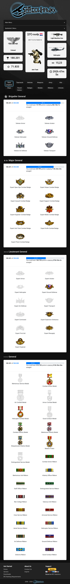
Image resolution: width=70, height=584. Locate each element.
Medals (40, 88)
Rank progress (9, 84)
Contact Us (28, 569)
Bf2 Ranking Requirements (12, 577)
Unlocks (60, 88)
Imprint (27, 572)
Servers (6, 572)
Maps (9, 88)
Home (5, 569)
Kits (61, 82)
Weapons (40, 82)
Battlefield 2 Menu (10, 28)
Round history (19, 89)
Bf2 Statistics (56, 574)
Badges (29, 88)
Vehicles (30, 82)
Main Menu (8, 22)
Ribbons (50, 88)
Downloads (7, 574)
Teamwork (19, 82)
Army (50, 82)
